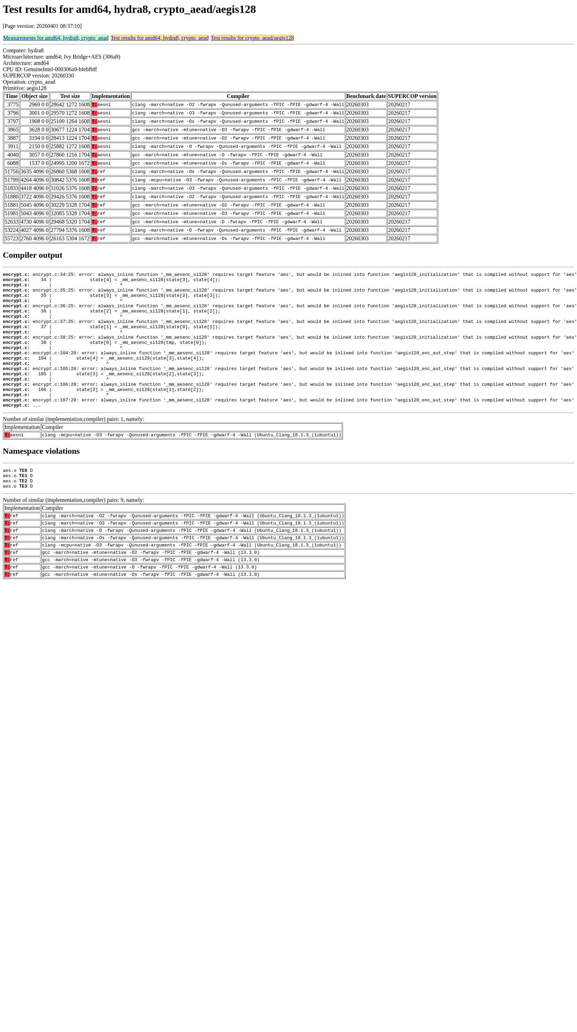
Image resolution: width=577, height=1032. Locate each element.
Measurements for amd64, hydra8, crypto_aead (55, 38)
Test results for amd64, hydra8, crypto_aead (160, 38)
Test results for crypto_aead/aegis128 (252, 38)
